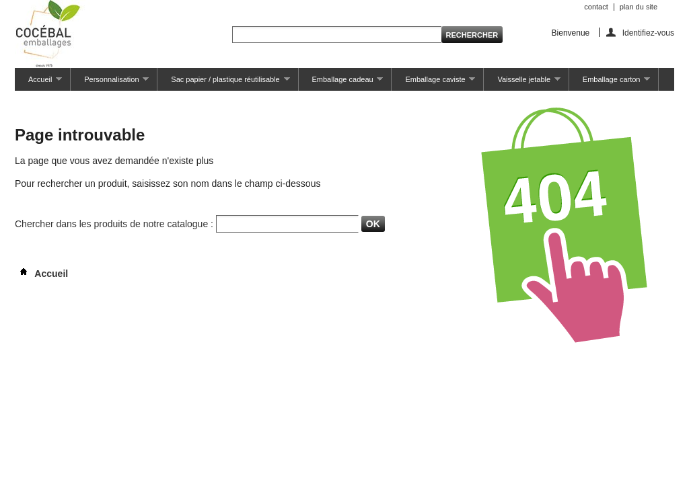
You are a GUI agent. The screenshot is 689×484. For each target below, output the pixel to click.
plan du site (638, 7)
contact (596, 7)
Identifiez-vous (648, 32)
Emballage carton (609, 83)
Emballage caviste (433, 83)
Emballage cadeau (341, 83)
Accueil (38, 83)
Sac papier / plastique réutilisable (223, 83)
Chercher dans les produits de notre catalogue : (114, 223)
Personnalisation (110, 83)
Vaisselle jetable (522, 83)
